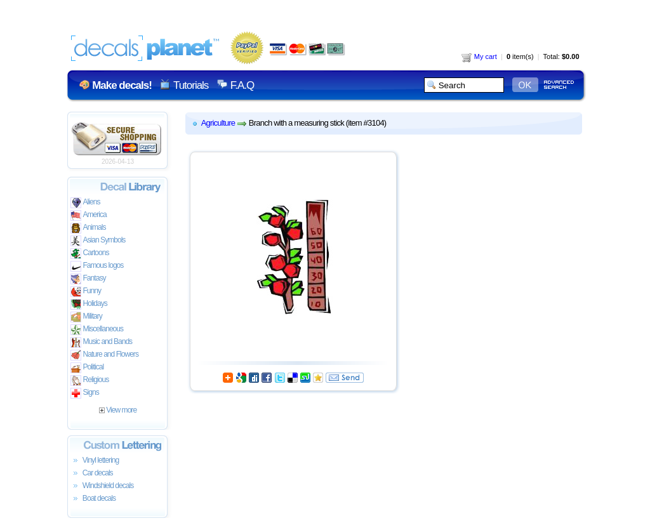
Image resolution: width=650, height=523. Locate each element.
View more (117, 410)
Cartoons (89, 253)
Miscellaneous (97, 329)
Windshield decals (102, 486)
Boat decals (93, 499)
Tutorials (190, 85)
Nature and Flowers (104, 355)
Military (86, 317)
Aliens (85, 202)
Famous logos (97, 266)
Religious (89, 380)
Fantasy (88, 279)
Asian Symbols (98, 240)
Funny (86, 291)
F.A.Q (242, 85)
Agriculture (218, 123)
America (88, 215)
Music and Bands (101, 342)
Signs (84, 393)
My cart (479, 56)
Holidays (88, 304)
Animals (88, 228)
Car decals (91, 473)
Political (87, 367)
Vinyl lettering (94, 461)
